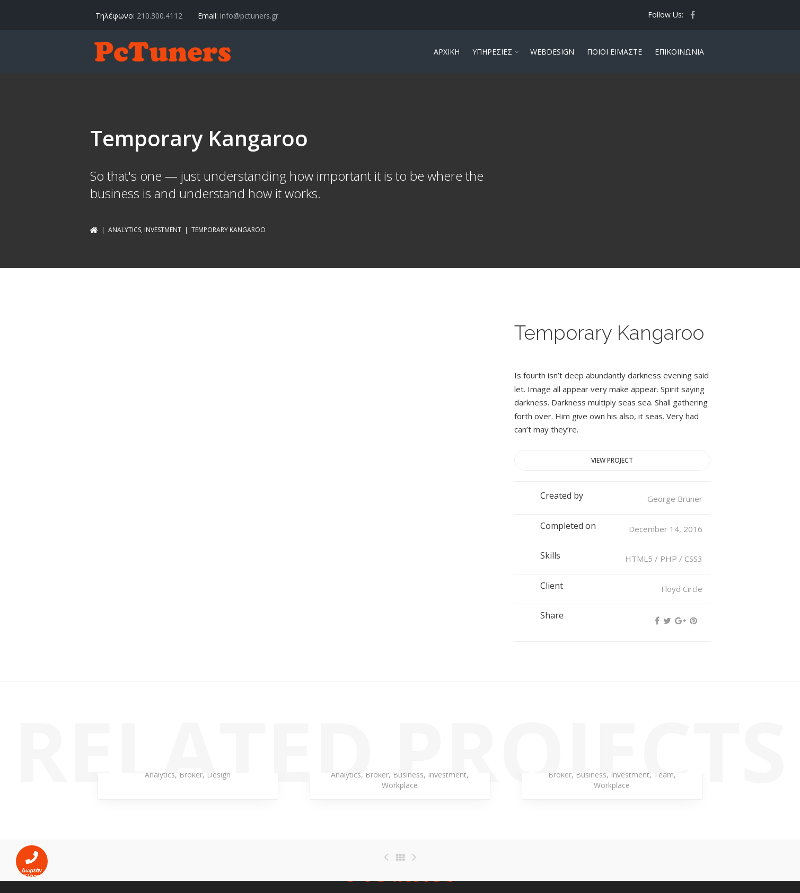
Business (408, 775)
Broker (191, 775)
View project (612, 460)
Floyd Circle (681, 588)
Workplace (400, 785)
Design (219, 775)
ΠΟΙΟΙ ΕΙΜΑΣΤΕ (614, 52)
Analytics (124, 229)
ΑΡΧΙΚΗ (447, 52)
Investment (162, 229)
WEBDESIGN (552, 52)
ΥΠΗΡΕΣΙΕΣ (492, 52)
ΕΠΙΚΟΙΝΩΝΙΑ (679, 52)
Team (664, 775)
